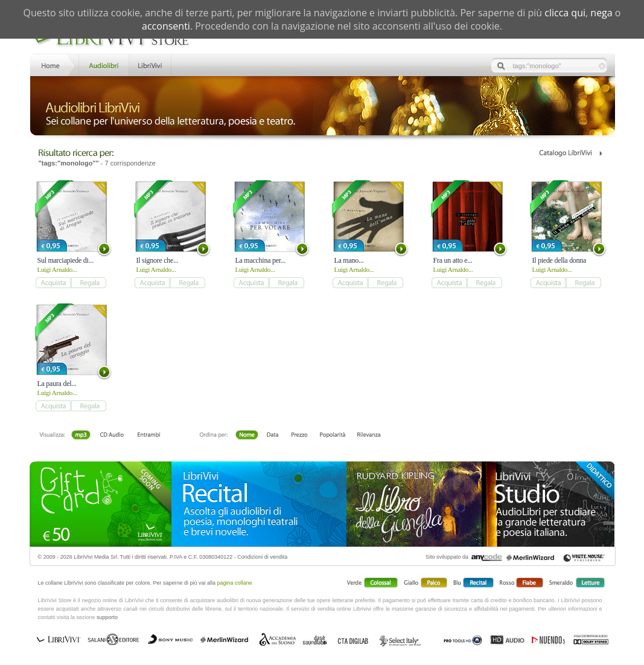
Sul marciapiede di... (65, 260)
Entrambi (148, 435)
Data (272, 435)
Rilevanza (368, 435)
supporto (107, 617)
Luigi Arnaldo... (57, 269)
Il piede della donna (559, 260)
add (52, 282)
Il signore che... (157, 260)
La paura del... (57, 383)
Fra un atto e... (453, 260)
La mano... (349, 260)
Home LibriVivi (53, 64)
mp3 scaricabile (81, 435)
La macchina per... (260, 260)
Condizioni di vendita (262, 557)
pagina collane (234, 583)
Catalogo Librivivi (570, 153)
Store (103, 64)
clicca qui (564, 12)
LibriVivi (150, 64)
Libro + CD (112, 435)
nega (601, 12)
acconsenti (166, 26)
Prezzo (299, 435)
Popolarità (332, 435)
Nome (247, 435)
